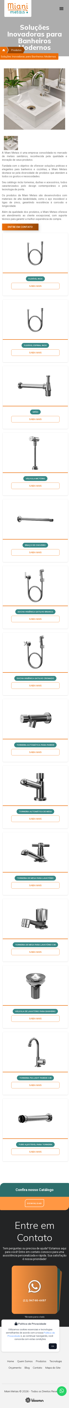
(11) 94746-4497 (34, 1300)
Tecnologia (56, 1361)
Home (10, 1361)
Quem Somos (25, 1361)
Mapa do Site (52, 1367)
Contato (37, 1367)
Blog (27, 1367)
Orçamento (15, 1367)
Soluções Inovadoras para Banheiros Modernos (28, 56)
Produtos (16, 50)
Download (34, 1203)
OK (52, 1346)
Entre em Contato (20, 226)
